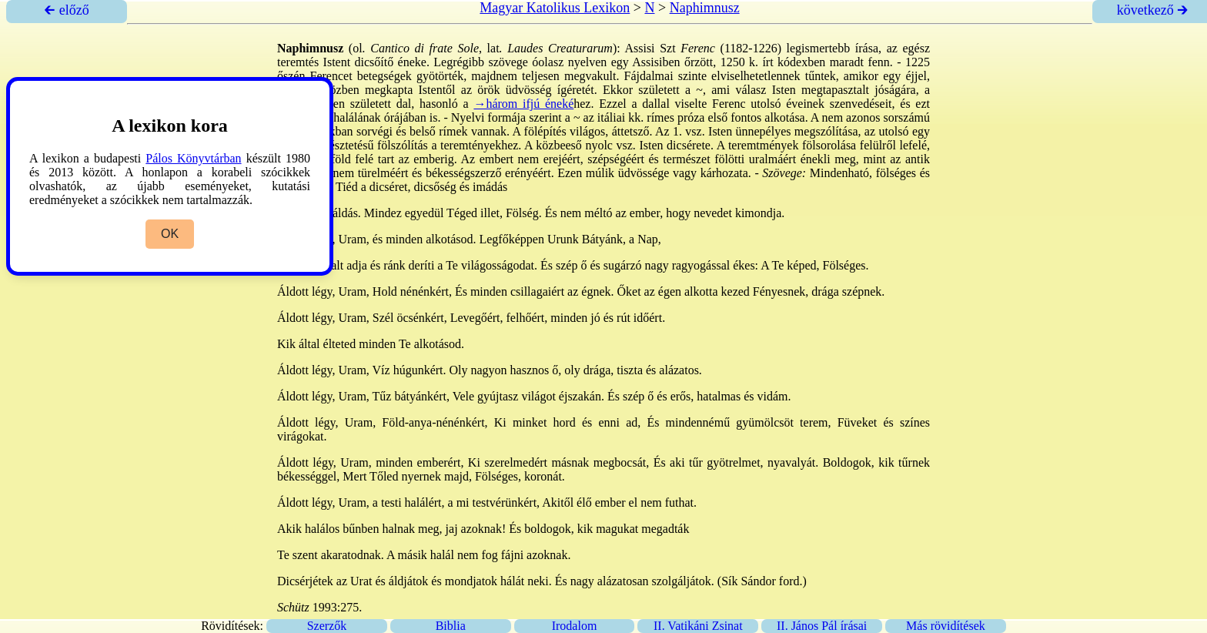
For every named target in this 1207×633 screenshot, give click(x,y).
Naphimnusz (705, 7)
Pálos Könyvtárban (193, 158)
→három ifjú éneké (523, 103)
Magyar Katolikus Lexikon (555, 7)
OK (170, 233)
